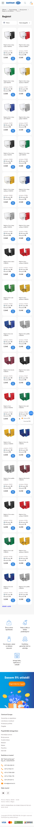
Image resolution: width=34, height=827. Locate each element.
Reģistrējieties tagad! (17, 684)
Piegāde (3, 726)
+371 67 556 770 (9, 776)
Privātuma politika (6, 723)
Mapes (3, 745)
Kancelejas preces (6, 734)
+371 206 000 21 (9, 765)
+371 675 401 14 (9, 780)
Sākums (4, 9)
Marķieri (3, 742)
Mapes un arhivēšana (8, 11)
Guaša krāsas (5, 740)
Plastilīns (4, 748)
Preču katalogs (13, 9)
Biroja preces (23, 9)
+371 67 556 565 (9, 772)
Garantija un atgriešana (8, 718)
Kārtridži (3, 750)
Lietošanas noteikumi (7, 721)
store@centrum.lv (9, 783)
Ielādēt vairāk (6, 606)
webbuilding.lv (14, 817)
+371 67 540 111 (9, 769)
